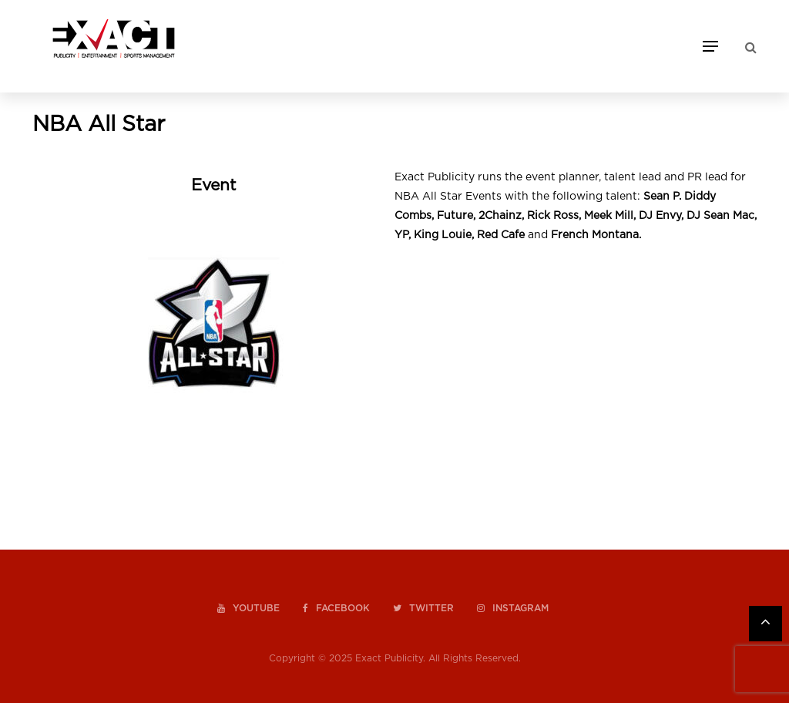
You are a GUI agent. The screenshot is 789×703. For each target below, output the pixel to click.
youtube (248, 608)
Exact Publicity (389, 658)
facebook (336, 608)
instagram (513, 608)
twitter (423, 608)
